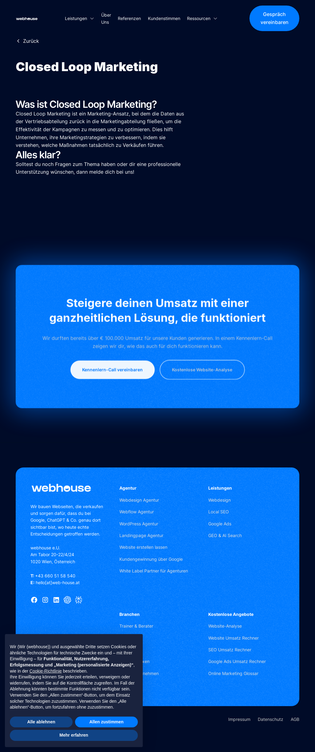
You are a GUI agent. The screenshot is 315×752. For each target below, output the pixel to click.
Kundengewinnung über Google (151, 559)
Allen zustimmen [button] (106, 721)
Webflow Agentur (136, 511)
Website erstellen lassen (143, 547)
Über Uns (106, 18)
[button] (79, 18)
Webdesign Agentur (139, 500)
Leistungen (220, 488)
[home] (27, 18)
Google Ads (219, 523)
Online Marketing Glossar (233, 673)
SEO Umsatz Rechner (229, 649)
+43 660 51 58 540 (52, 575)
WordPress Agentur (138, 523)
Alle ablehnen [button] (41, 721)
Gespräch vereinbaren (275, 18)
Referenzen (129, 18)
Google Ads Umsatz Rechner (237, 661)
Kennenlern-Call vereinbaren (112, 391)
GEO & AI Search (225, 535)
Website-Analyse (225, 626)
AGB (295, 719)
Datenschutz (270, 719)
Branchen (129, 614)
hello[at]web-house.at (55, 582)
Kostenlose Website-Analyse (202, 391)
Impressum (239, 719)
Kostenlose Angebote (230, 614)
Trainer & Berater (136, 626)
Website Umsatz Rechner (233, 638)
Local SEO (218, 511)
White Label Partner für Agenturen (153, 570)
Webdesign (219, 500)
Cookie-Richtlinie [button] (46, 671)
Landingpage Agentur (141, 535)
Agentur (128, 488)
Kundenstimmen (164, 18)
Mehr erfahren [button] (73, 735)
